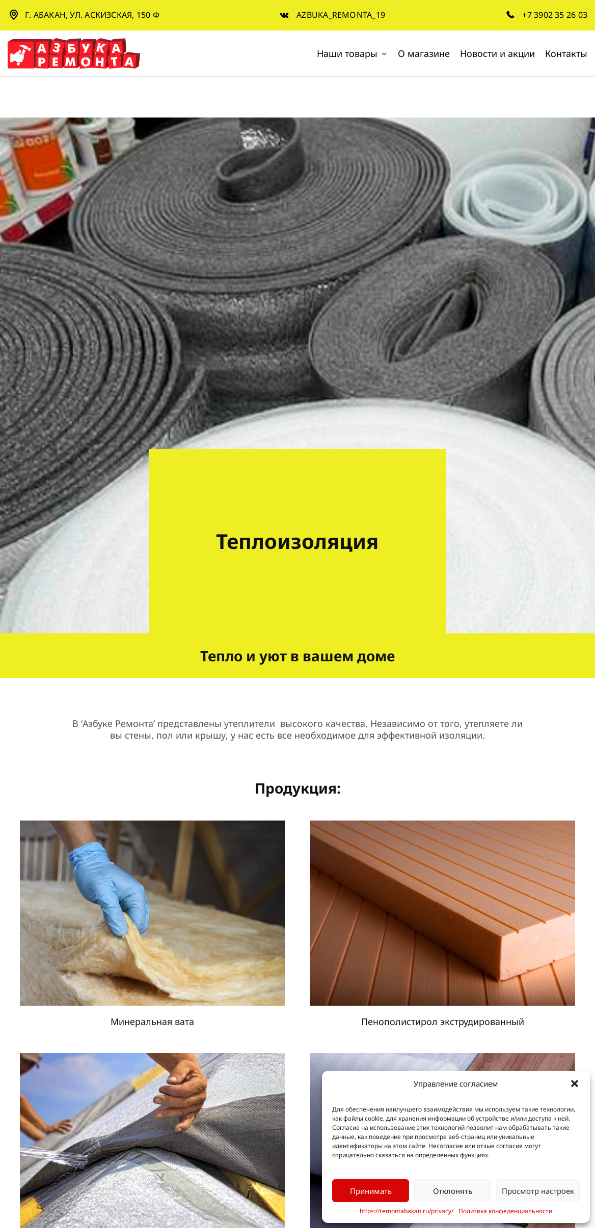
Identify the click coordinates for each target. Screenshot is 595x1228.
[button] (575, 1083)
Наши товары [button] (352, 53)
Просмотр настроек (538, 1191)
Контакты (566, 53)
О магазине (424, 53)
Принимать (371, 1191)
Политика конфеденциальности (505, 1211)
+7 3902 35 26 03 (554, 15)
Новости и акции (497, 53)
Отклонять (452, 1191)
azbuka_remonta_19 (340, 15)
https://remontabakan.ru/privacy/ (406, 1211)
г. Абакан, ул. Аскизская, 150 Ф (92, 14)
